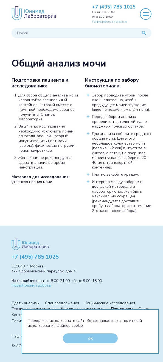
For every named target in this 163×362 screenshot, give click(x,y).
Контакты (20, 314)
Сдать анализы (26, 303)
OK (90, 338)
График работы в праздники (110, 21)
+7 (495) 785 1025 (114, 7)
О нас (143, 308)
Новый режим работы (31, 285)
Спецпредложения (62, 303)
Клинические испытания (83, 308)
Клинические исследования (110, 303)
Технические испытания (33, 308)
